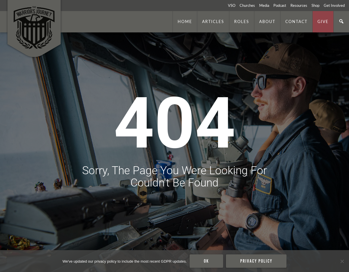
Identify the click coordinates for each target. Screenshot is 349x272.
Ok (206, 260)
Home (185, 21)
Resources (298, 5)
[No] (342, 261)
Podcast (279, 5)
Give (323, 21)
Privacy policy (256, 260)
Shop (315, 5)
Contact (296, 21)
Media (264, 5)
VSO (231, 5)
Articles (213, 21)
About (267, 21)
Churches (247, 5)
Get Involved (334, 5)
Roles (241, 21)
